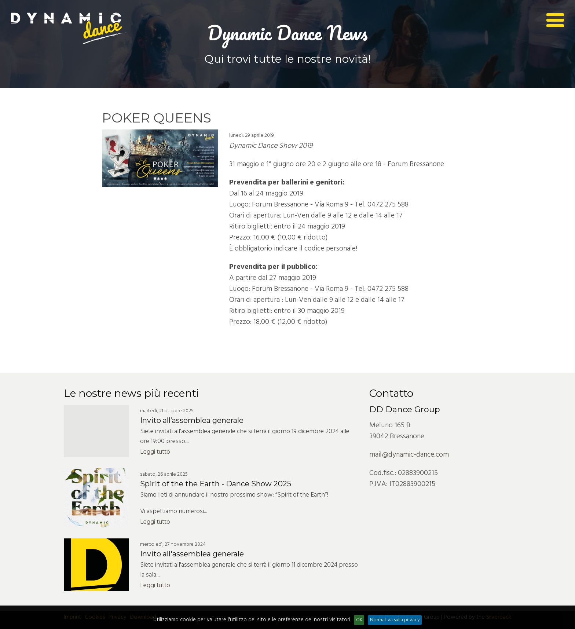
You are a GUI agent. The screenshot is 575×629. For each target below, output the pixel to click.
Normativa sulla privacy (395, 620)
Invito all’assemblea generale (191, 420)
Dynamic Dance (69, 28)
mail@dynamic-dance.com (409, 455)
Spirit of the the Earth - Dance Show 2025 (215, 483)
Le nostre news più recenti (131, 393)
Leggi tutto (155, 452)
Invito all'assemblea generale (192, 553)
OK (359, 620)
